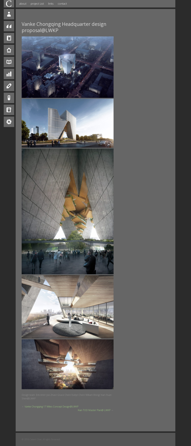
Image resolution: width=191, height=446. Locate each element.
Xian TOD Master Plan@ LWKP (94, 410)
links (51, 3)
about (22, 3)
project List (37, 3)
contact (62, 3)
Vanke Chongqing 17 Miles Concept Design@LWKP (51, 406)
